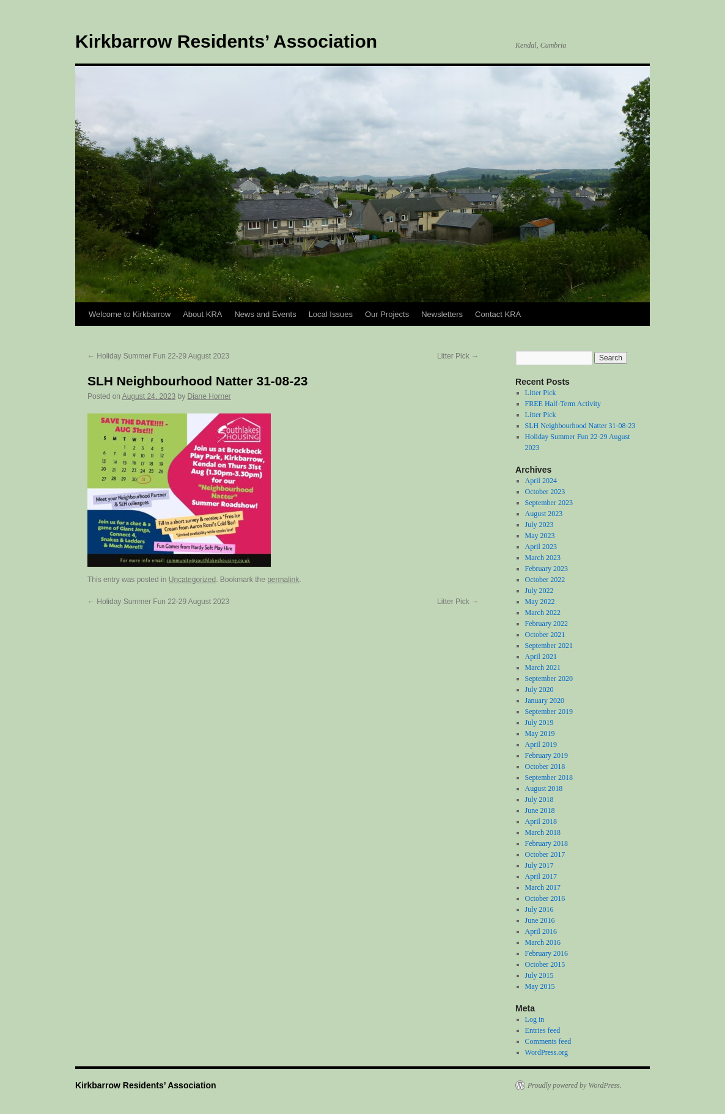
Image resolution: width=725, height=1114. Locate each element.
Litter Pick (458, 356)
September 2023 (549, 502)
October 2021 (545, 634)
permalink (283, 579)
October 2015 (545, 964)
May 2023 (540, 535)
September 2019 (549, 711)
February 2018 (546, 843)
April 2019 (541, 744)
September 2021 (549, 645)
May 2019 (540, 733)
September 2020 (549, 678)
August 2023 (544, 513)
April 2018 (541, 821)
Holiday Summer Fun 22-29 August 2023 (158, 356)
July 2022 (539, 590)
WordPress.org (546, 1052)
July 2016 (539, 909)
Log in (535, 1019)
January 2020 (544, 700)
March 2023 (543, 557)
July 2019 (539, 722)
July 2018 (539, 799)
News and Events (265, 314)
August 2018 (544, 788)
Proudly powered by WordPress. (575, 1085)
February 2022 (546, 623)
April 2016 (541, 931)
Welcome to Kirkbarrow (130, 314)
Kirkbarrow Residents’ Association (226, 41)
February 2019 (546, 755)
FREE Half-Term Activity (563, 403)
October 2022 (545, 579)
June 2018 (540, 810)
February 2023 (546, 568)
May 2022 (540, 601)
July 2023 (539, 524)
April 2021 (541, 656)
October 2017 (545, 854)
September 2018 (549, 777)
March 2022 (543, 612)
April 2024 (541, 480)
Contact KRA (498, 314)
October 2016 (545, 898)
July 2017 (539, 865)
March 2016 (543, 942)
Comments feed (548, 1041)
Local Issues (331, 314)
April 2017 (541, 876)
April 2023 (541, 546)
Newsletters (442, 314)
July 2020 (539, 689)
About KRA (202, 314)
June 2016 (540, 920)
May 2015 (540, 986)
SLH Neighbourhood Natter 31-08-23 (580, 425)
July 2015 (539, 975)
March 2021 (543, 667)
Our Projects (387, 314)
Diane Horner (209, 396)
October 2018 (545, 766)
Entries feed (543, 1030)
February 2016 (546, 953)
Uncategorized (192, 579)
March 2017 (543, 887)
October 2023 (545, 491)
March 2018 (543, 832)
